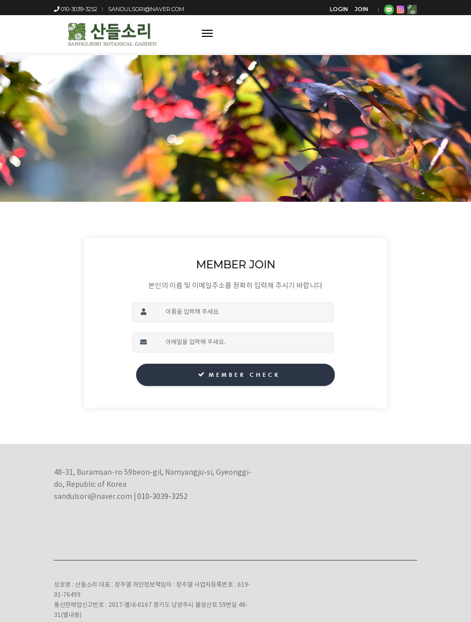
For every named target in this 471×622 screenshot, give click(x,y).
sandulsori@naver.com (146, 9)
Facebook (360, 561)
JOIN (361, 9)
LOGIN (339, 9)
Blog (332, 561)
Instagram (396, 561)
